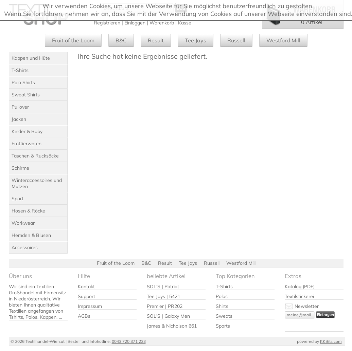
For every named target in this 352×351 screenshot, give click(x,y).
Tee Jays (195, 40)
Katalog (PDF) (300, 286)
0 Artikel (311, 22)
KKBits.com (331, 341)
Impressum (90, 306)
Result (156, 40)
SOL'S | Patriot (163, 286)
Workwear (23, 223)
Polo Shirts (23, 82)
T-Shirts (20, 70)
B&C (121, 40)
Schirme (20, 168)
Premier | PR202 (164, 306)
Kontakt (86, 286)
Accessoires (25, 247)
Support (86, 296)
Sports (223, 326)
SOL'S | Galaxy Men (168, 316)
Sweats (224, 316)
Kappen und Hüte (31, 58)
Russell (236, 40)
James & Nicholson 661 (172, 326)
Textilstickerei (299, 296)
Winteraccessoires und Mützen (37, 183)
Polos (222, 296)
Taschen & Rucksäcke (35, 156)
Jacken (19, 119)
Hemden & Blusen (31, 235)
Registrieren (107, 23)
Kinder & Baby (27, 131)
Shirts (222, 306)
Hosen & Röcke (28, 211)
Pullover (20, 107)
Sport (17, 199)
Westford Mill (283, 40)
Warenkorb (161, 23)
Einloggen (134, 23)
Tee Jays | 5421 (163, 296)
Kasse (184, 23)
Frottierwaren (26, 144)
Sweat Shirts (26, 95)
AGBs (84, 316)
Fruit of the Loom (73, 40)
